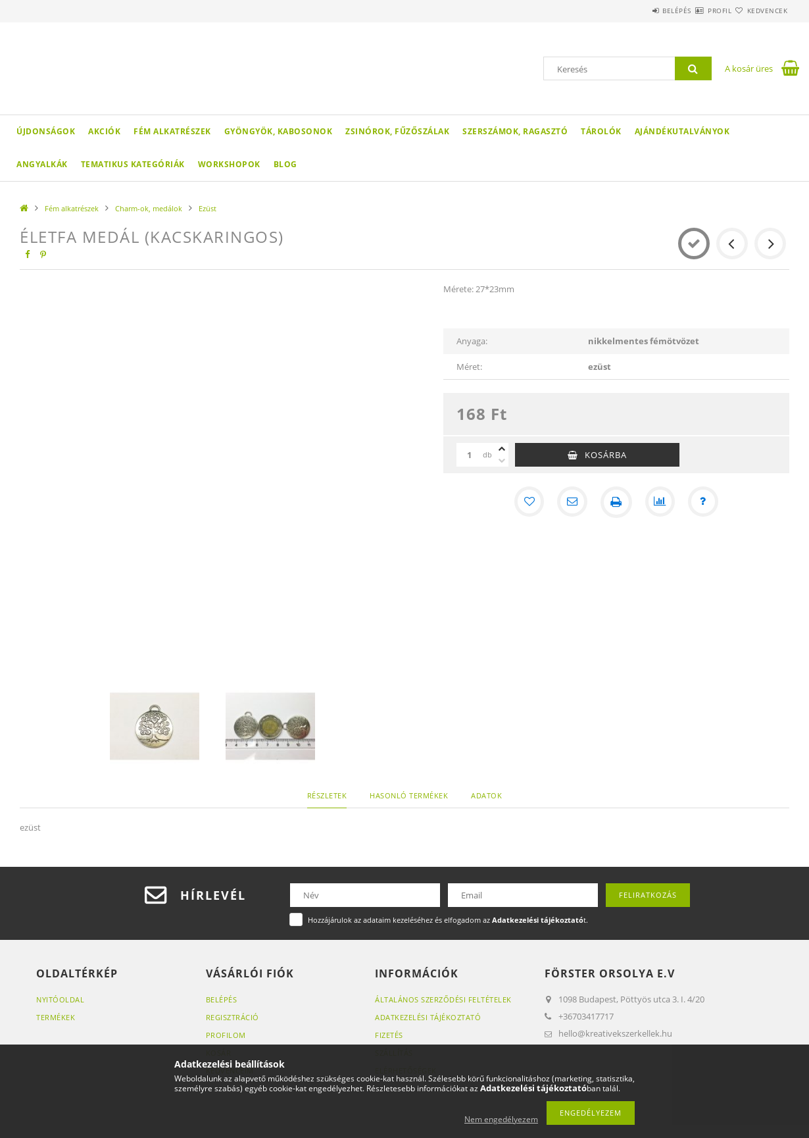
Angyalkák (42, 164)
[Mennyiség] (469, 455)
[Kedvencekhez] (527, 502)
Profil (696, 10)
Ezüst (207, 208)
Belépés (637, 10)
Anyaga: (471, 341)
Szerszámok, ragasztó (515, 131)
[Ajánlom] (571, 502)
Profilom (226, 1035)
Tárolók (601, 131)
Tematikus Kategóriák (133, 164)
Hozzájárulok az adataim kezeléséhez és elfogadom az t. (448, 920)
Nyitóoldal (60, 999)
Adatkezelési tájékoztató (428, 1017)
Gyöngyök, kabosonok (278, 131)
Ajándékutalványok (682, 131)
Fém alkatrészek (172, 131)
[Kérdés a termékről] (706, 502)
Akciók (104, 131)
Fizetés (389, 1035)
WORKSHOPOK (229, 164)
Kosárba (606, 455)
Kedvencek (759, 10)
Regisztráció (232, 1017)
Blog (285, 164)
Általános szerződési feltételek (443, 999)
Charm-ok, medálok (148, 208)
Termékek (55, 1017)
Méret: (469, 367)
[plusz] (501, 449)
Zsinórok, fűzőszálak (397, 131)
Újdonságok (45, 131)
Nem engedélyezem (501, 1119)
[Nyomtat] (616, 502)
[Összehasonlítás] (661, 502)
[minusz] (501, 461)
